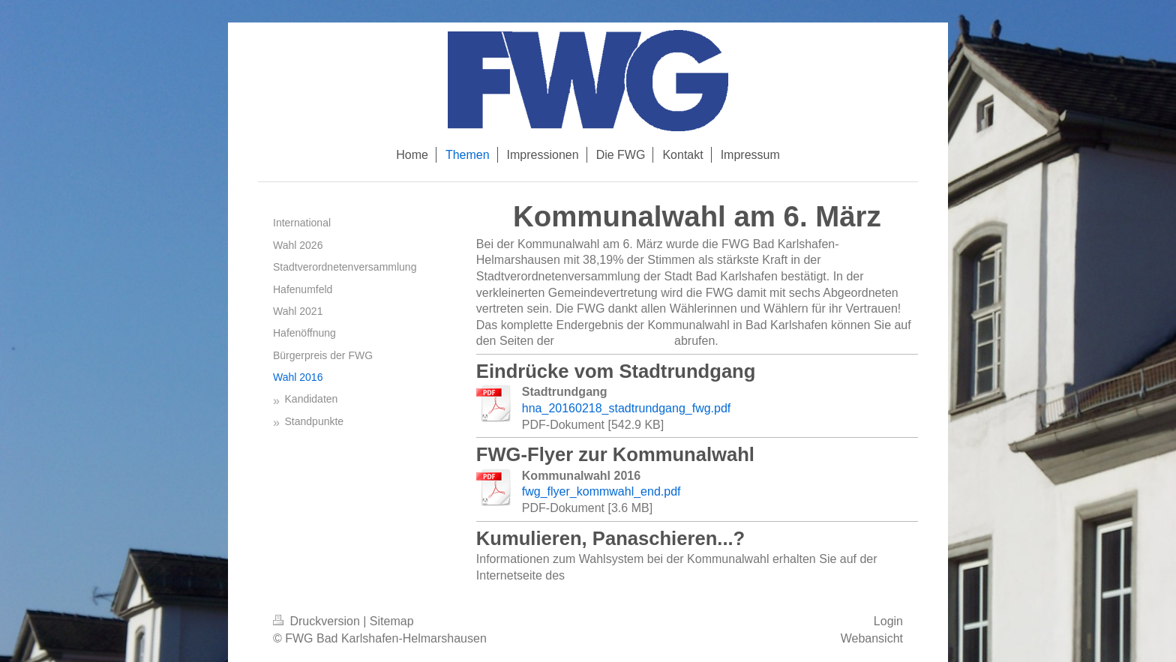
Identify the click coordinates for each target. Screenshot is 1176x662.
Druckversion (318, 621)
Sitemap (392, 621)
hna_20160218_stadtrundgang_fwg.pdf (626, 408)
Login (888, 621)
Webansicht (872, 638)
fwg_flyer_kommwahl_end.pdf (601, 491)
